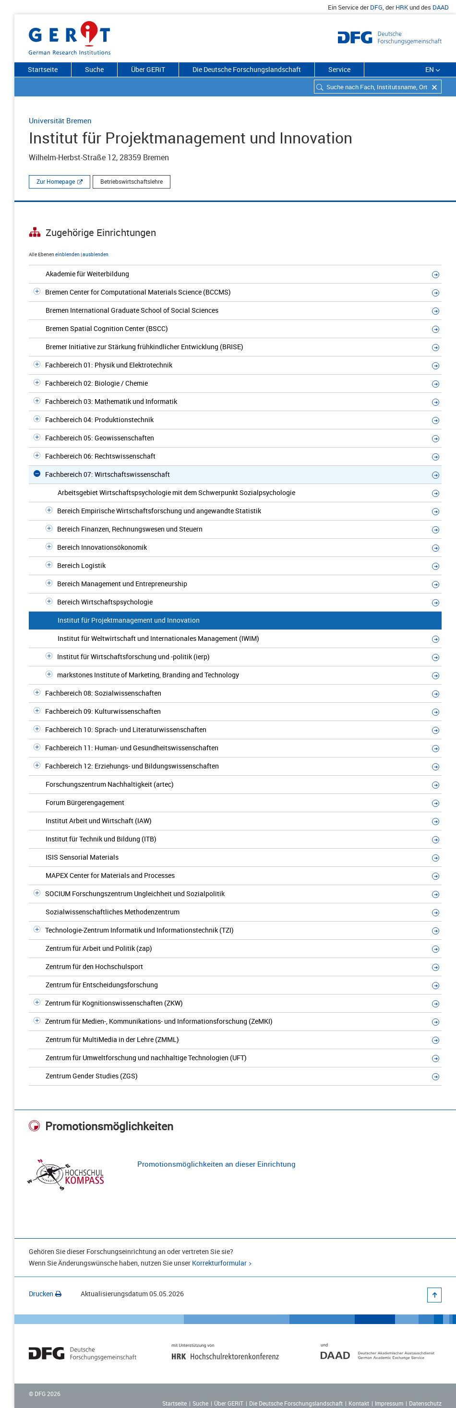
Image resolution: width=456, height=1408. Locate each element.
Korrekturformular (219, 1262)
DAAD (440, 7)
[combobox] (378, 87)
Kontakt (358, 1403)
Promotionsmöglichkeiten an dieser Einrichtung (216, 1164)
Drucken (45, 1293)
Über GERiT (148, 69)
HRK (402, 7)
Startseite (43, 69)
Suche (94, 69)
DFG (376, 7)
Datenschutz (425, 1403)
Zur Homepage (55, 181)
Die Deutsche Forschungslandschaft (246, 69)
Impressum (389, 1403)
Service (339, 69)
